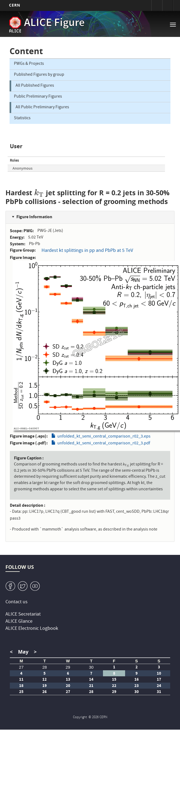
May (23, 651)
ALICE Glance (19, 621)
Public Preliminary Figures (38, 97)
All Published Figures (35, 86)
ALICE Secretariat (23, 614)
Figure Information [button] (34, 217)
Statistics (22, 118)
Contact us (16, 602)
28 (44, 667)
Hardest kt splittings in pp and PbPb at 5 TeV (87, 251)
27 (21, 667)
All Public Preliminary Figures (42, 107)
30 (91, 667)
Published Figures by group (39, 75)
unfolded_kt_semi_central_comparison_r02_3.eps (104, 436)
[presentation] (39, 192)
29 (68, 667)
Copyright (80, 717)
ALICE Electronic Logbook (31, 629)
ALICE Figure (54, 23)
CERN (14, 5)
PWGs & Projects (29, 64)
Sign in (156, 5)
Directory (167, 5)
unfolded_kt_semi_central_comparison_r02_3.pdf (103, 443)
